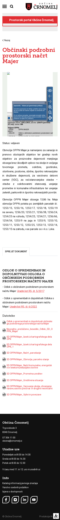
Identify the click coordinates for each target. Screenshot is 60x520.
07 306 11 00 (8, 437)
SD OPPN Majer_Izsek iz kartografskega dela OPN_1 (27, 345)
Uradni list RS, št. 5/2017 (30, 291)
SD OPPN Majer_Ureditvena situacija (22, 380)
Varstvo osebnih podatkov (15, 487)
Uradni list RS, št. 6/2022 (23, 306)
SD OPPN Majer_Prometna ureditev (22, 373)
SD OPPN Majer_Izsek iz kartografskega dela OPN (27, 338)
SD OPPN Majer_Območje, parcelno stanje (25, 359)
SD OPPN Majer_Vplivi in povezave (21, 394)
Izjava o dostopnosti (12, 491)
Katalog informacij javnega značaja (20, 483)
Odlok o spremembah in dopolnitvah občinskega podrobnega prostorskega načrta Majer (27, 322)
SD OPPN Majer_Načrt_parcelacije (21, 352)
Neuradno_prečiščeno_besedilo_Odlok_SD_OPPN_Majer (27, 330)
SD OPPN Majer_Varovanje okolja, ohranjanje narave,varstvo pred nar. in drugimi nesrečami (27, 387)
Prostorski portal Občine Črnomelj (31, 20)
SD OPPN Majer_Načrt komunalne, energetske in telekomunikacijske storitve (27, 366)
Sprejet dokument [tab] (16, 251)
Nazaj (6, 40)
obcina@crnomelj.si (12, 441)
